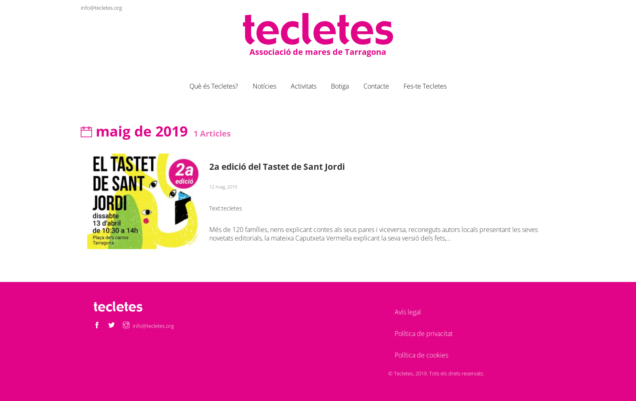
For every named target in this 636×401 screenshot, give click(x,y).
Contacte (376, 86)
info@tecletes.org (101, 7)
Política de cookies (421, 355)
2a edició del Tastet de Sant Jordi (277, 166)
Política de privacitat (424, 333)
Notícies (264, 86)
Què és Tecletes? (213, 86)
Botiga (340, 86)
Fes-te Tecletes (425, 86)
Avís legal (408, 312)
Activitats (303, 86)
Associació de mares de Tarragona (317, 51)
